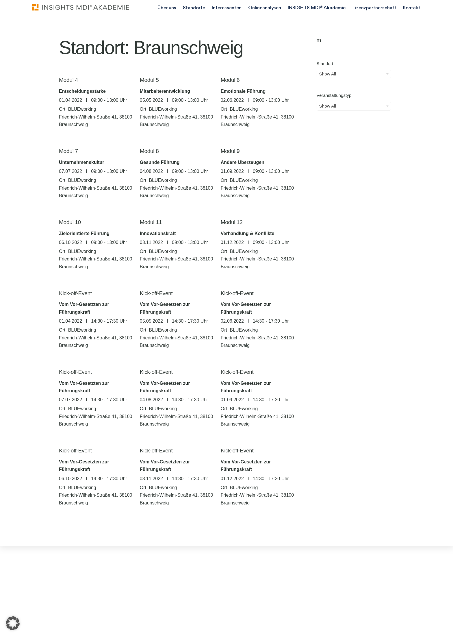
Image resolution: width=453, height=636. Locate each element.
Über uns (166, 7)
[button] (12, 623)
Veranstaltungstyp (334, 95)
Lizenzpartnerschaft (374, 7)
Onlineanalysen (263, 7)
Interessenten (226, 7)
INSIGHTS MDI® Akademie (316, 7)
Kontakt (410, 7)
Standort (325, 63)
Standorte (193, 7)
